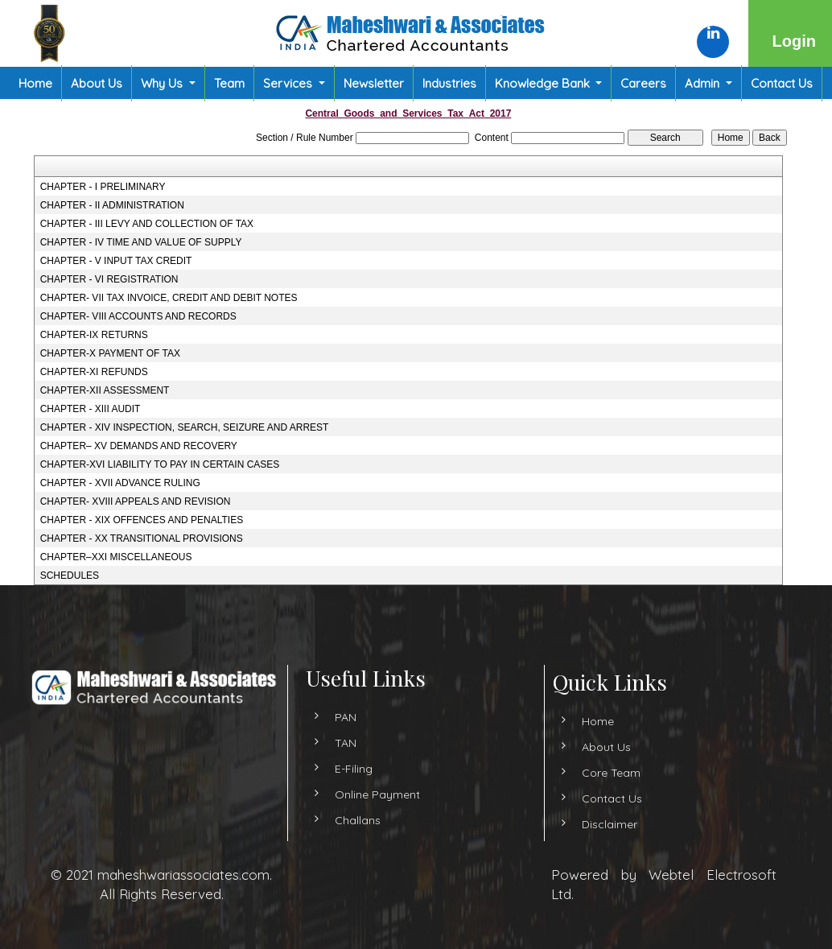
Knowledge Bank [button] (544, 83)
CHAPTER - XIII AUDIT (90, 409)
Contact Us (782, 83)
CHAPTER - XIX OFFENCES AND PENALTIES (142, 520)
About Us (96, 83)
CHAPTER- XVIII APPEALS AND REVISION (135, 501)
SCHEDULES (69, 575)
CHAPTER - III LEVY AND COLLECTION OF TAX (146, 223)
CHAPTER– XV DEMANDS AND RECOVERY (138, 446)
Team (229, 83)
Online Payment (377, 834)
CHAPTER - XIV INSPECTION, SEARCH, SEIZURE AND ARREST (184, 427)
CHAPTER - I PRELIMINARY (103, 186)
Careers (643, 83)
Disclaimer (569, 824)
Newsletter (374, 83)
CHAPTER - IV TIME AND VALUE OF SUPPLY (141, 242)
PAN (345, 756)
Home (35, 83)
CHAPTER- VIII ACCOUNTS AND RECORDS (138, 316)
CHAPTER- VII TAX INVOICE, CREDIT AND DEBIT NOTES (169, 297)
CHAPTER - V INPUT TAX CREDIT (116, 260)
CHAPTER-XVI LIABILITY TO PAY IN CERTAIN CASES (160, 464)
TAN (345, 782)
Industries (449, 83)
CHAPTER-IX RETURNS (94, 334)
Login (794, 41)
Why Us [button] (163, 83)
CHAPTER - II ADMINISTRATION (112, 205)
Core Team (571, 772)
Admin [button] (704, 83)
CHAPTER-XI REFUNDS (94, 372)
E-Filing (354, 808)
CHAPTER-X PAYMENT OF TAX (110, 353)
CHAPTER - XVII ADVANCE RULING (120, 483)
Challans (358, 859)
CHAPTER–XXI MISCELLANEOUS (116, 557)
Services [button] (289, 83)
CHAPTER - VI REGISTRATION (109, 279)
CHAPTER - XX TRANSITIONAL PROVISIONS (141, 538)
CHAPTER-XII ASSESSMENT (105, 390)
